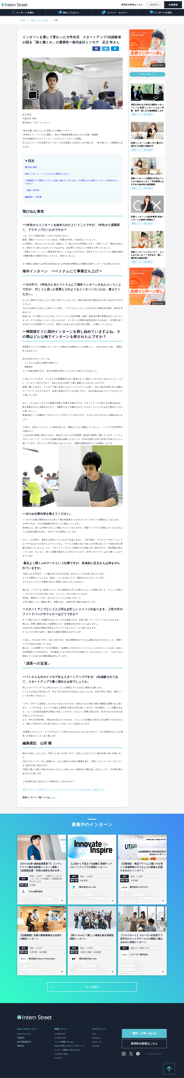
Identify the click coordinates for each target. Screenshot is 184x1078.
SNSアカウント (99, 1029)
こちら (53, 797)
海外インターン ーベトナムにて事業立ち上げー (47, 174)
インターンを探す (22, 12)
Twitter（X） (97, 1042)
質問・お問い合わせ (144, 1033)
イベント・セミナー (114, 12)
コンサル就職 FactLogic (64, 1042)
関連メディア (61, 1029)
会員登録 (173, 5)
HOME (22, 20)
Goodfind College (61, 1054)
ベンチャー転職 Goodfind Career (67, 1050)
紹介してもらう (68, 12)
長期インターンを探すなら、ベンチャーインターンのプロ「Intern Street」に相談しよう (63, 789)
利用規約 (20, 1038)
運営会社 (20, 1046)
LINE (94, 1034)
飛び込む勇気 (31, 167)
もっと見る (74, 987)
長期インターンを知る (39, 20)
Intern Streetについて (27, 1029)
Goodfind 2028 (60, 1038)
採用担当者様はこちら (132, 5)
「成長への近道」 (33, 190)
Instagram (96, 1038)
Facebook (95, 1046)
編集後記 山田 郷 (33, 197)
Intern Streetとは (24, 1034)
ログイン (154, 5)
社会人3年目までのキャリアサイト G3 (70, 1046)
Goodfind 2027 (60, 1034)
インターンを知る (160, 12)
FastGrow (58, 1058)
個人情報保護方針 (24, 1042)
